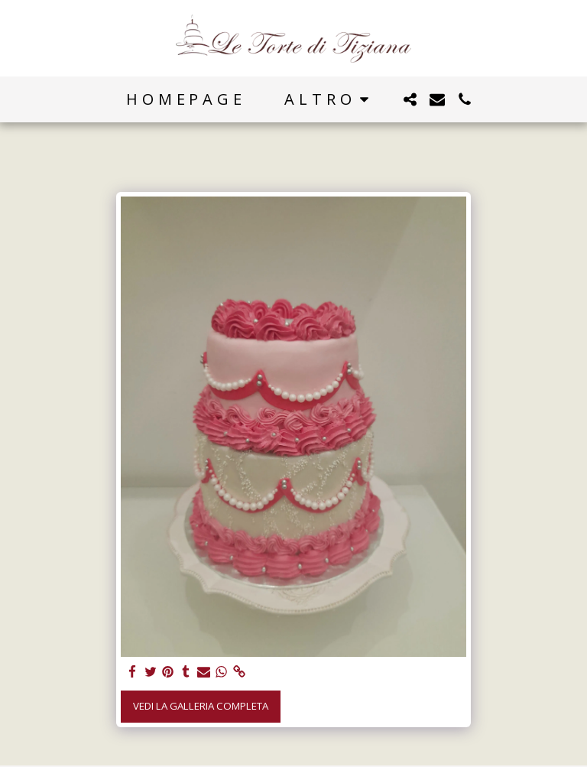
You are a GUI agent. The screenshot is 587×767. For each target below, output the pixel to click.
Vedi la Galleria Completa (200, 706)
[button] (410, 99)
